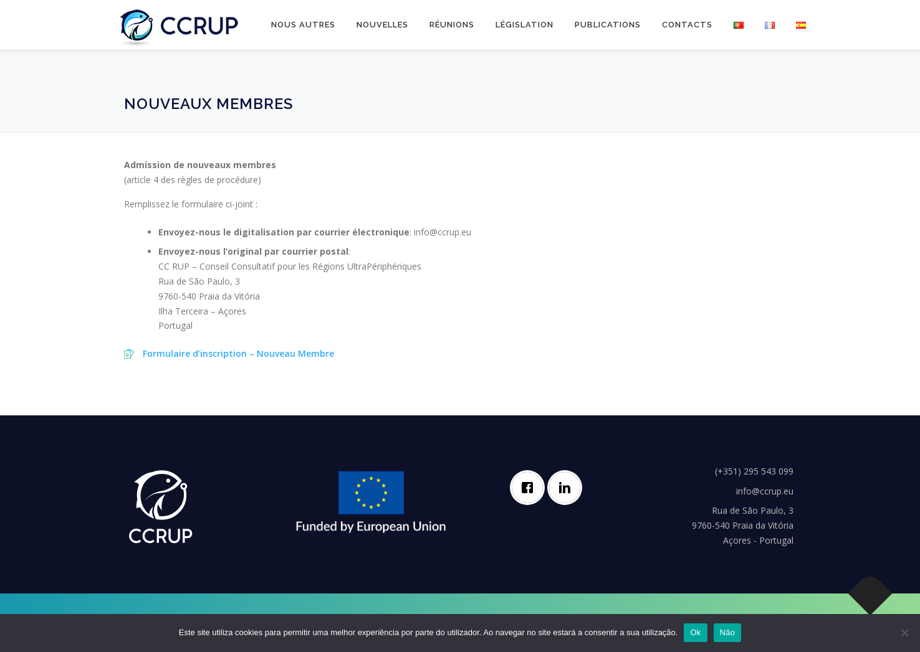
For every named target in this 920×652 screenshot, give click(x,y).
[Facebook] (530, 487)
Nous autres (303, 24)
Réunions (451, 24)
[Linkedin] (568, 487)
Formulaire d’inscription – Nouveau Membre (238, 353)
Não (728, 632)
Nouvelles (382, 24)
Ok (695, 632)
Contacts (687, 24)
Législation (524, 24)
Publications (608, 24)
